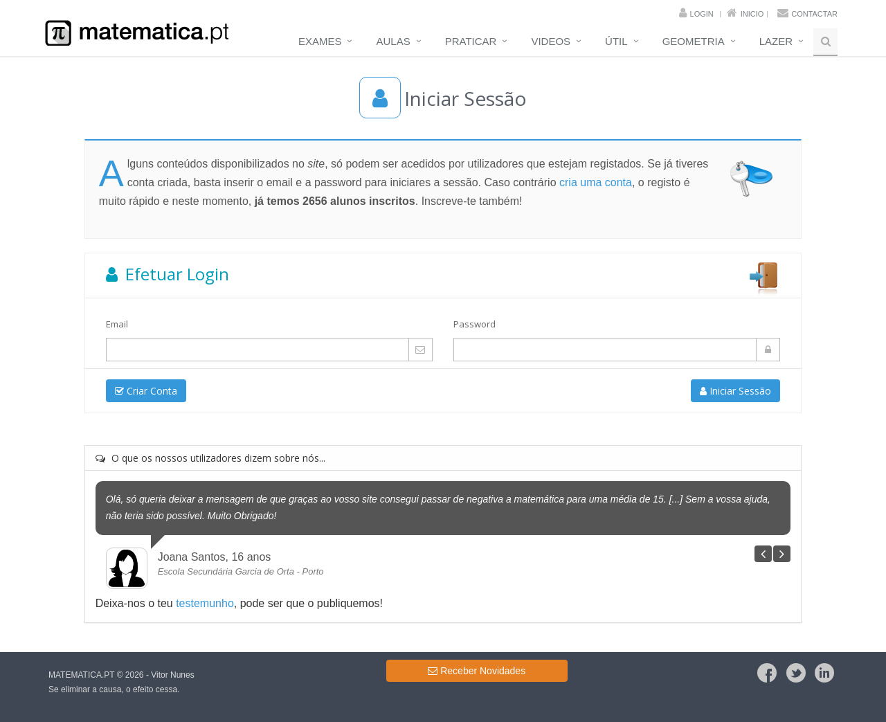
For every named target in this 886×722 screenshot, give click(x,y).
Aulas (393, 41)
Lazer (776, 41)
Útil (616, 41)
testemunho (205, 603)
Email (117, 324)
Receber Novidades (476, 670)
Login (702, 14)
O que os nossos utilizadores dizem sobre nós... (210, 457)
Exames (320, 41)
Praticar (471, 41)
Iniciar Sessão (735, 390)
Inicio (752, 14)
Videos (550, 41)
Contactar (814, 14)
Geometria (693, 41)
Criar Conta (146, 390)
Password (474, 324)
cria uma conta (595, 182)
